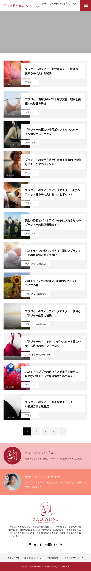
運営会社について (32, 557)
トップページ (13, 557)
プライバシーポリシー (73, 557)
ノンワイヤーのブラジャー (37, 354)
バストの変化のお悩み (35, 264)
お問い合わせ (52, 557)
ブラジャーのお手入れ (35, 324)
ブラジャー (30, 82)
